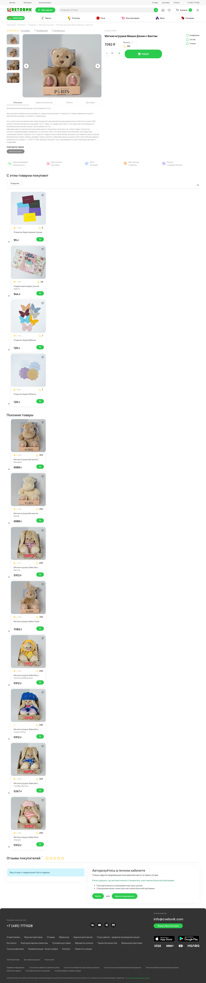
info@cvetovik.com (168, 919)
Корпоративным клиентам (34, 943)
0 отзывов (25, 30)
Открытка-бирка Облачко (25, 394)
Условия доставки (61, 943)
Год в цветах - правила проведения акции (118, 937)
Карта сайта (49, 960)
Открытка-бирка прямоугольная (28, 232)
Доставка (166, 2)
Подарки (32, 25)
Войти (98, 896)
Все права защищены (32, 960)
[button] (11, 2)
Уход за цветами (15, 948)
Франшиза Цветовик (131, 943)
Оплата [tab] (69, 102)
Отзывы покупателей (24, 858)
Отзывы (155, 2)
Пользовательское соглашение (38, 971)
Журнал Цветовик (33, 937)
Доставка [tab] (90, 102)
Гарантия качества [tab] (44, 102)
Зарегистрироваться (124, 896)
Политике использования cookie (138, 978)
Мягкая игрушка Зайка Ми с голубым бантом (26, 784)
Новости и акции (83, 948)
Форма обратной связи (168, 926)
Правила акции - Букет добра (43, 948)
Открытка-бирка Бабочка (25, 340)
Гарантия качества (107, 943)
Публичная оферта (14, 971)
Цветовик (11, 25)
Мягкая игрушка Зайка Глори (26, 621)
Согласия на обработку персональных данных (81, 967)
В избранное (192, 35)
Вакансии (64, 937)
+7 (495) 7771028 (20, 926)
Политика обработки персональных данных (162, 967)
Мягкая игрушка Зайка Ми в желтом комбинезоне (26, 676)
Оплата (177, 2)
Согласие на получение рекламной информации (122, 967)
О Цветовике (13, 937)
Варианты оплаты (84, 943)
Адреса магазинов (83, 937)
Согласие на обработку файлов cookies (44, 967)
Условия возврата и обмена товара (68, 971)
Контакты (11, 943)
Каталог (22, 25)
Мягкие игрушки (46, 25)
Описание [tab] (17, 102)
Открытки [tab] (15, 183)
